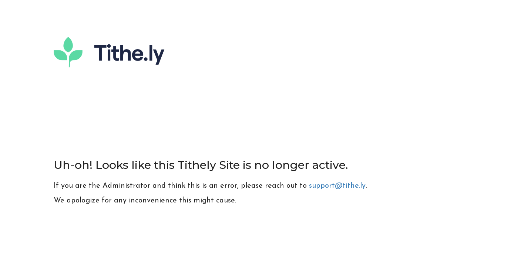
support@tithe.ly (337, 186)
